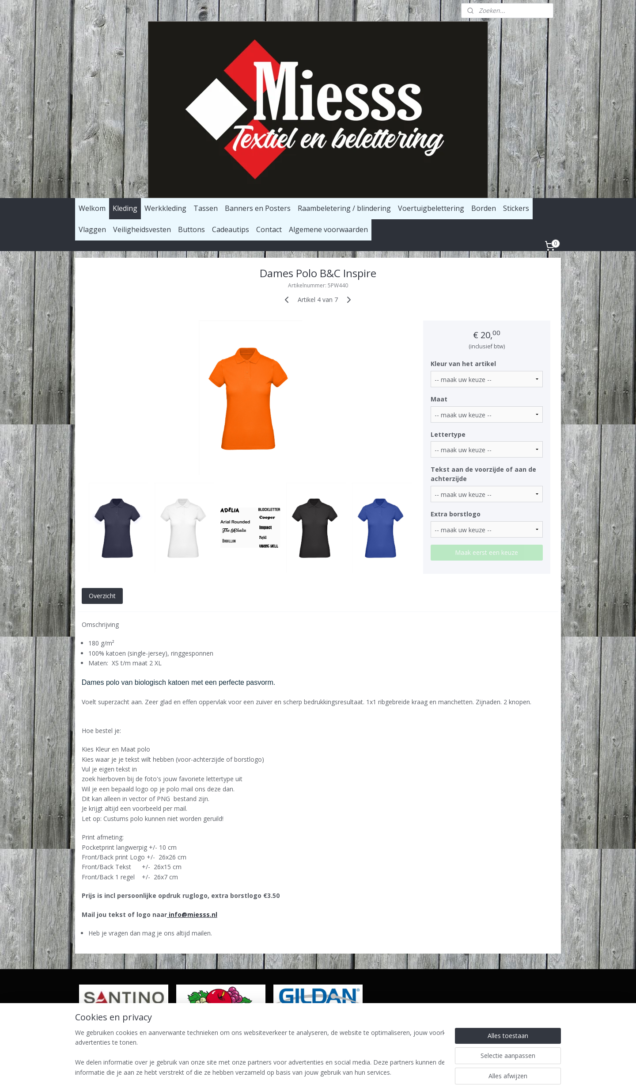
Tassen (205, 208)
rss (321, 1072)
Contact (269, 229)
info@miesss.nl (192, 914)
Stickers (516, 208)
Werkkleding (165, 208)
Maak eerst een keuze (487, 552)
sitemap (302, 1072)
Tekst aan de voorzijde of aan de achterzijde (484, 474)
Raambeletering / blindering (344, 208)
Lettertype (448, 434)
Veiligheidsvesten (142, 229)
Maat (439, 399)
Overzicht (102, 596)
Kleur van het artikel (463, 363)
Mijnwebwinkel (432, 1072)
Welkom (92, 208)
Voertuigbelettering (431, 208)
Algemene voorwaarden (328, 229)
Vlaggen (92, 229)
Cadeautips (230, 229)
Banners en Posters (258, 208)
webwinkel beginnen (354, 1072)
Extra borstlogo (456, 514)
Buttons (191, 229)
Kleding (125, 208)
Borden (483, 208)
